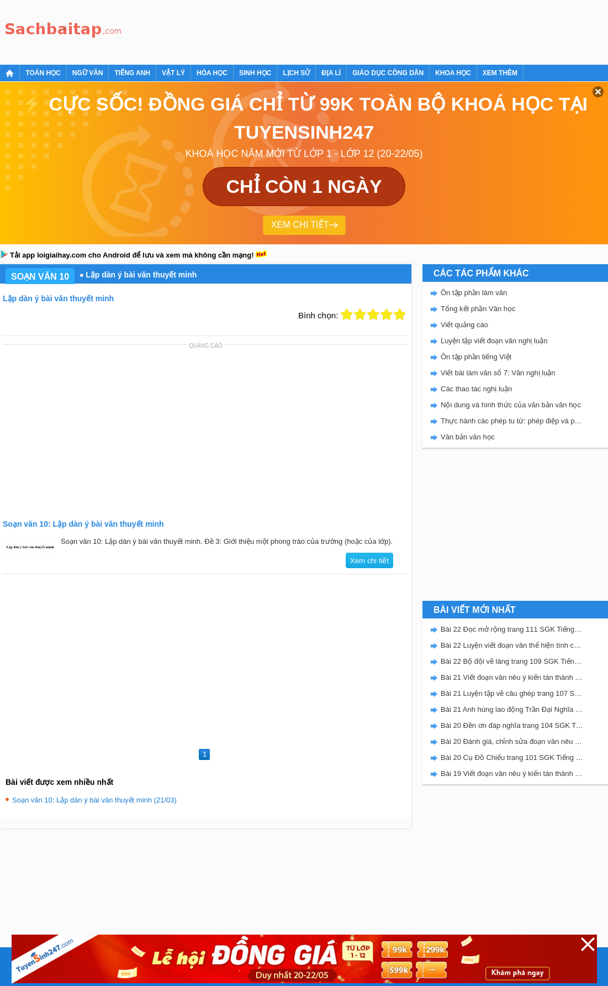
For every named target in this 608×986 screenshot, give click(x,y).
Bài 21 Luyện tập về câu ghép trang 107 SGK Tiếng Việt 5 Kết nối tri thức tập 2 (512, 693)
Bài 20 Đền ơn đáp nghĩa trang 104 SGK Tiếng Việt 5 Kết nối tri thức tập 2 (512, 725)
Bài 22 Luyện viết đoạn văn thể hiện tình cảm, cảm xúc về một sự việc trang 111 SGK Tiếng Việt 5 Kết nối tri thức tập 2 (512, 645)
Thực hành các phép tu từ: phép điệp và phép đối (512, 421)
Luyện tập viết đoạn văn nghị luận (494, 341)
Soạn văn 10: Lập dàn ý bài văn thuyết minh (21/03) (94, 800)
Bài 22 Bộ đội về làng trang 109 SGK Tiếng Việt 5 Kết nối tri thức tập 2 (512, 661)
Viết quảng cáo (464, 325)
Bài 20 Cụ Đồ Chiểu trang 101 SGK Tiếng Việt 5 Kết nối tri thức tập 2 (512, 757)
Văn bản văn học (468, 437)
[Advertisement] (328, 30)
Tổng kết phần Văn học (478, 309)
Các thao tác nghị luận (476, 389)
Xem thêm (500, 73)
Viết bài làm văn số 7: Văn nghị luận (498, 373)
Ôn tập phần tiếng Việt (476, 357)
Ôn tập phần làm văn (474, 293)
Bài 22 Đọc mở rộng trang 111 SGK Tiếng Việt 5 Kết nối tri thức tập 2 (512, 629)
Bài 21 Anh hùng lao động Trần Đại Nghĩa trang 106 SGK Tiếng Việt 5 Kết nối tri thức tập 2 (512, 709)
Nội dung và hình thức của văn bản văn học (511, 405)
